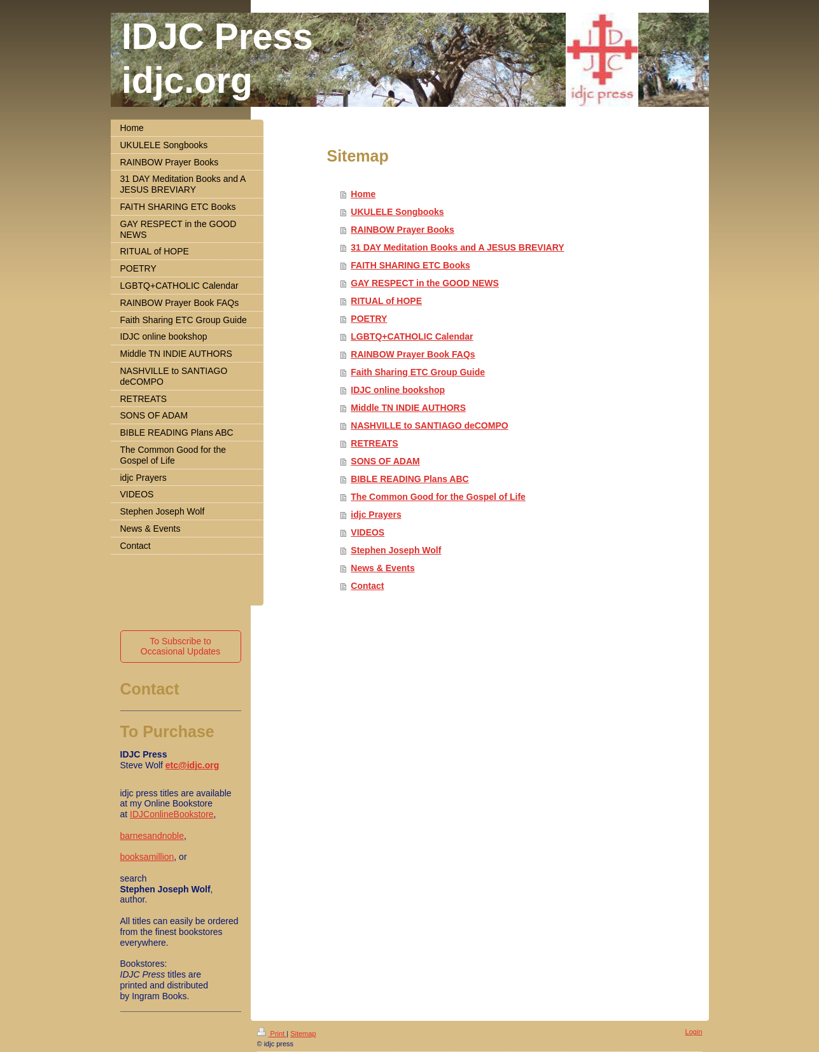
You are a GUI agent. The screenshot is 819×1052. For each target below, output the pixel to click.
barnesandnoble (152, 836)
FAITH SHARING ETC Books (410, 265)
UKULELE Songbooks (397, 212)
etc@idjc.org (192, 765)
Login (694, 1031)
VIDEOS (367, 532)
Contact (367, 586)
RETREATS (374, 443)
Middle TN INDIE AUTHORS (408, 408)
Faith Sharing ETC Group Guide (418, 372)
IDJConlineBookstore (172, 814)
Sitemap (303, 1033)
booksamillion (147, 857)
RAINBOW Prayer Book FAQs (413, 354)
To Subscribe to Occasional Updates (180, 646)
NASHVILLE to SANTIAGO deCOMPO (429, 425)
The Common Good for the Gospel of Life (438, 497)
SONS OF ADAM (385, 461)
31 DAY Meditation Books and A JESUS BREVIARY (457, 247)
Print (272, 1033)
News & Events (382, 568)
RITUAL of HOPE (386, 301)
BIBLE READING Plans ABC (409, 479)
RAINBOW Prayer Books (402, 230)
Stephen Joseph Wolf (396, 550)
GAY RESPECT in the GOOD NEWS (425, 283)
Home (363, 194)
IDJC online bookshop (398, 390)
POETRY (369, 319)
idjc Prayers (376, 514)
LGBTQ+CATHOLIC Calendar (412, 336)
